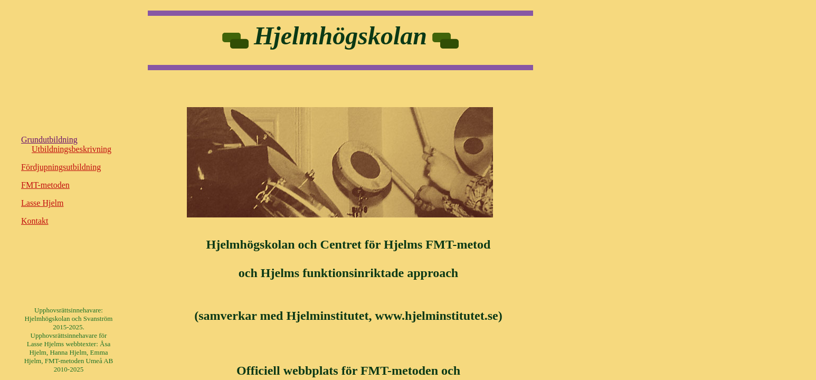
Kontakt (35, 220)
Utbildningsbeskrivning (71, 149)
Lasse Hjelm (42, 202)
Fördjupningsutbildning (61, 167)
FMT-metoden (45, 184)
